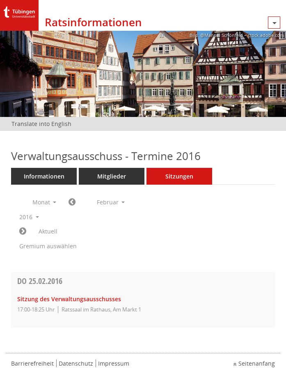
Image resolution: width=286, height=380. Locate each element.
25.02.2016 (39, 280)
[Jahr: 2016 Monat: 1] (72, 202)
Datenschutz (76, 363)
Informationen (44, 176)
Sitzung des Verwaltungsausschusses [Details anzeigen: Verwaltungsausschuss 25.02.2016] (69, 299)
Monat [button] (44, 202)
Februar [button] (111, 202)
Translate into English (41, 124)
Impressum (113, 363)
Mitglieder (111, 176)
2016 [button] (29, 217)
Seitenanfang (256, 363)
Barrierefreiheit (32, 363)
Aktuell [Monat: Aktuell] (48, 231)
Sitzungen (179, 176)
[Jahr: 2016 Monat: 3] (22, 231)
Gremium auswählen (48, 246)
